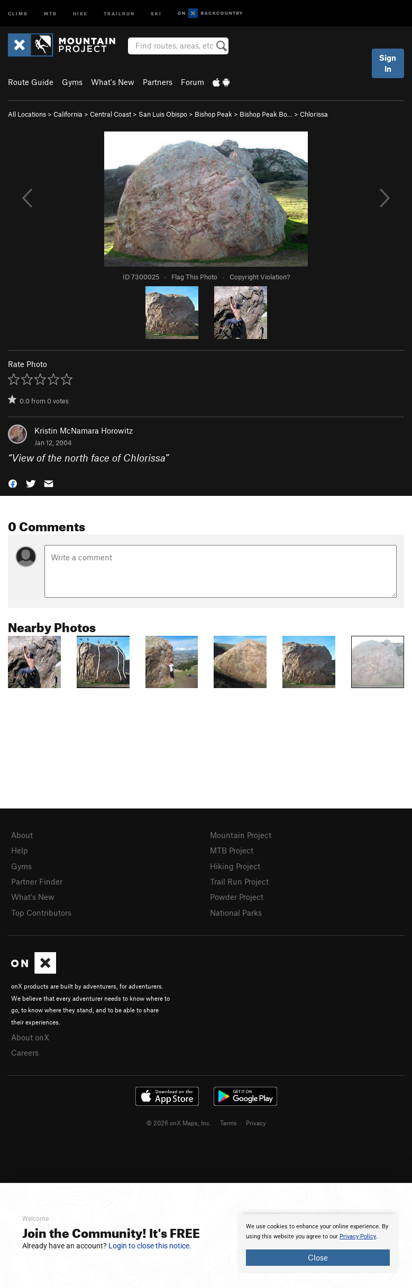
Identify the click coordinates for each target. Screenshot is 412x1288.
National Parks (236, 912)
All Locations (27, 114)
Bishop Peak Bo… (266, 114)
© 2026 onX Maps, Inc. (179, 1122)
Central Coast (110, 114)
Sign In (387, 63)
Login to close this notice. (149, 1246)
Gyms (72, 82)
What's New (112, 82)
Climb (18, 13)
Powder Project (236, 896)
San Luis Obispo (163, 114)
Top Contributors (41, 912)
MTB (50, 13)
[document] (318, 1243)
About (22, 835)
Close (318, 1257)
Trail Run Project (239, 881)
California (68, 114)
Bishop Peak (213, 114)
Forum (192, 82)
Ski (156, 13)
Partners (157, 82)
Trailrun (119, 13)
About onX (30, 1037)
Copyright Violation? (260, 276)
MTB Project (231, 850)
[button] (12, 482)
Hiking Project (235, 866)
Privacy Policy (358, 1236)
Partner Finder (36, 881)
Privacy (256, 1122)
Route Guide (30, 82)
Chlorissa (314, 114)
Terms (228, 1122)
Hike (80, 13)
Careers (25, 1052)
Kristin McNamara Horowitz (83, 430)
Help (19, 850)
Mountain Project (240, 835)
